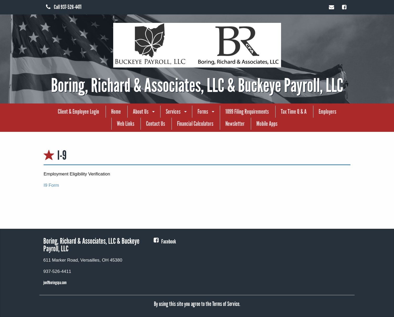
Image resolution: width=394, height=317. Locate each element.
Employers (327, 111)
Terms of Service (225, 304)
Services (173, 111)
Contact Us (155, 123)
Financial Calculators (195, 123)
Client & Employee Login (78, 111)
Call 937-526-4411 (63, 7)
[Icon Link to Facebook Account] (345, 6)
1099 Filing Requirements (247, 111)
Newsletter (235, 123)
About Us (140, 111)
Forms (203, 111)
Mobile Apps (266, 123)
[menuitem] (78, 112)
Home (116, 111)
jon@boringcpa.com (54, 282)
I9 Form (52, 185)
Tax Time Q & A (294, 111)
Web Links (125, 123)
